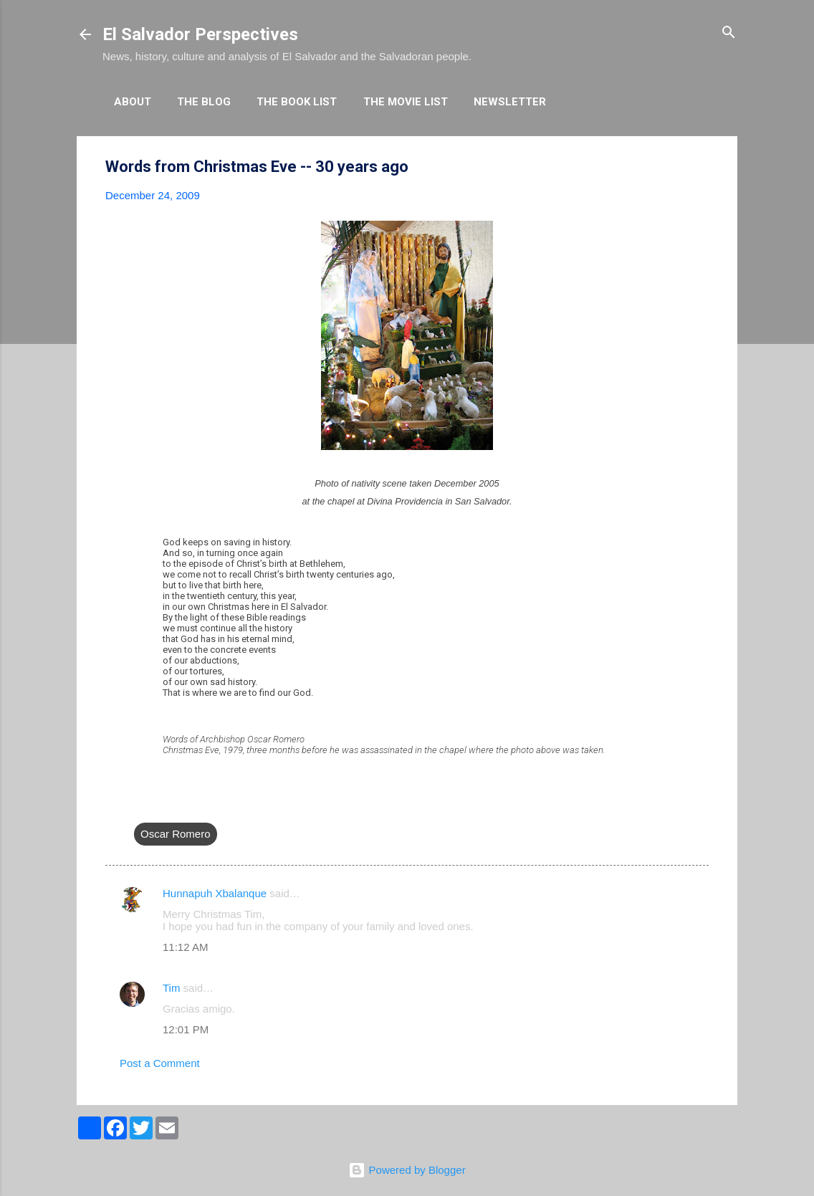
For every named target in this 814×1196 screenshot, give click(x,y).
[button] (700, 167)
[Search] (728, 33)
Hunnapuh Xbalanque (215, 893)
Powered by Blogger (406, 1170)
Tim (171, 988)
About (132, 101)
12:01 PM (186, 1029)
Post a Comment (160, 1063)
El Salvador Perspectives (200, 34)
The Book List (297, 101)
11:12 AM (185, 947)
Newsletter (510, 101)
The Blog (204, 101)
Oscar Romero (175, 834)
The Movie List (405, 101)
